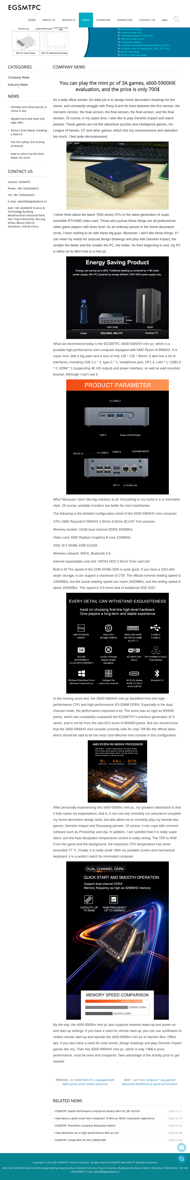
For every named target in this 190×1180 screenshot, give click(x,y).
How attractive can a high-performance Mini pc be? (87, 1133)
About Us (48, 20)
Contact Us (147, 20)
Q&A (164, 20)
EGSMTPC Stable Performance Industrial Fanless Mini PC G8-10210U (97, 1111)
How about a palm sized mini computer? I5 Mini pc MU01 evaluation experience (105, 1118)
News (86, 20)
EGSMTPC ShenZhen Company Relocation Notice (85, 1125)
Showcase (103, 20)
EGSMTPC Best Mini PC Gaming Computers (133, 1162)
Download (124, 20)
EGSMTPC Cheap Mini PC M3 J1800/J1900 (80, 1140)
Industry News (18, 85)
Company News (19, 77)
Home (32, 20)
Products (69, 20)
